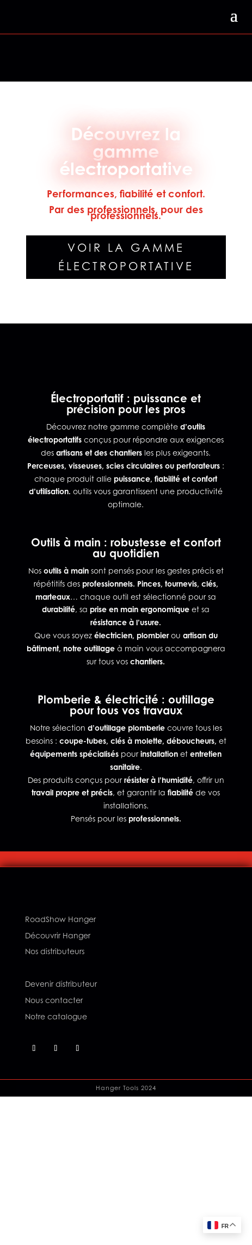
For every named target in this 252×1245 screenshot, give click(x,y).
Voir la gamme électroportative (126, 257)
